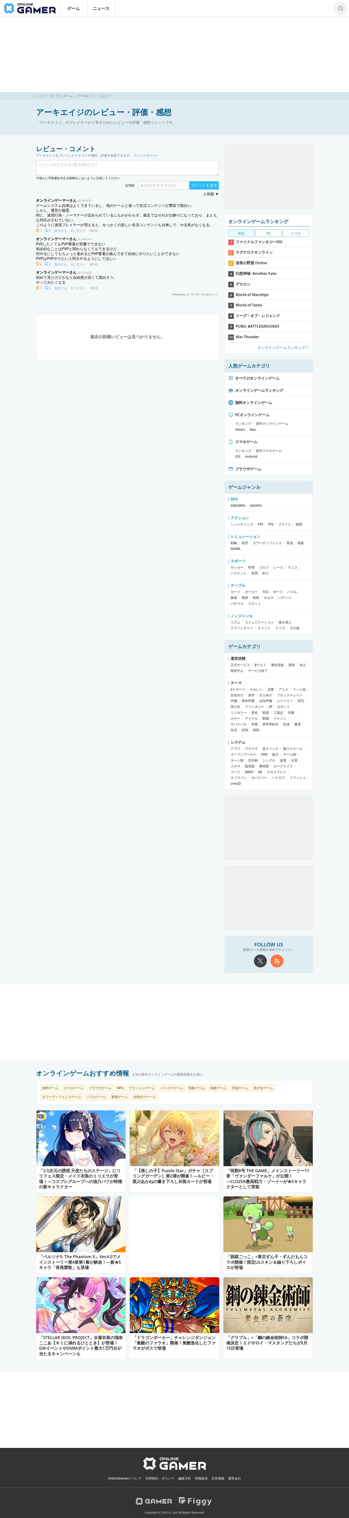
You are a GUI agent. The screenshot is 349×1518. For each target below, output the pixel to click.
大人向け (265, 695)
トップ (40, 96)
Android (251, 456)
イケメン (280, 718)
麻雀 (234, 597)
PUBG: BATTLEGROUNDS (257, 326)
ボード (278, 592)
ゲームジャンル (244, 487)
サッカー (237, 567)
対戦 (264, 754)
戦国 (265, 712)
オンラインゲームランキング (258, 221)
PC (269, 233)
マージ (235, 772)
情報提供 (201, 1478)
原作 (251, 695)
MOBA (235, 548)
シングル (268, 760)
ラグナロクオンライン (254, 252)
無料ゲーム (50, 1088)
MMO (249, 772)
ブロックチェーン (290, 695)
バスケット (239, 573)
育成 (289, 543)
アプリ (235, 748)
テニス (293, 567)
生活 (234, 730)
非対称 (253, 760)
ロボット (283, 706)
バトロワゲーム (171, 1088)
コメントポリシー (146, 155)
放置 (283, 760)
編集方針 (184, 1478)
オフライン (239, 777)
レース (278, 567)
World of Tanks (249, 305)
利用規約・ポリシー (159, 1478)
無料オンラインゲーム (250, 402)
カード (235, 592)
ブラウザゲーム (244, 468)
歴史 (254, 712)
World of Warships (252, 294)
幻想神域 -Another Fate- (256, 273)
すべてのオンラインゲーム (254, 378)
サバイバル (239, 724)
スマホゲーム (242, 441)
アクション (240, 517)
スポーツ (238, 560)
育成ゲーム (240, 1088)
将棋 (256, 597)
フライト (284, 524)
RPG (234, 499)
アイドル (251, 718)
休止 (303, 665)
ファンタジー (254, 706)
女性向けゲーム (144, 1096)
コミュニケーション (259, 622)
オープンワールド (243, 754)
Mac (253, 429)
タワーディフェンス (267, 543)
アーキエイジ (86, 96)
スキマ (235, 766)
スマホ (296, 233)
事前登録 (277, 665)
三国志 (278, 712)
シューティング (242, 524)
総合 (241, 233)
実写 (301, 701)
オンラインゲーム (61, 96)
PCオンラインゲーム (248, 414)
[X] (260, 961)
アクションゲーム (142, 1088)
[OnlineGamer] (174, 1469)
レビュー (105, 96)
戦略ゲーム (197, 1088)
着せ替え (285, 622)
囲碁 (245, 597)
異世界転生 (270, 724)
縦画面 (250, 766)
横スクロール (293, 748)
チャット (264, 628)
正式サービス (240, 665)
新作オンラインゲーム (272, 423)
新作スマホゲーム (269, 450)
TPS (271, 524)
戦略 (234, 543)
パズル (292, 592)
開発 (292, 665)
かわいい (256, 689)
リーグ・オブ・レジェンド (258, 315)
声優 (234, 701)
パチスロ (237, 603)
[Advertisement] (174, 54)
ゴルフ (264, 567)
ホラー (235, 718)
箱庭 (301, 543)
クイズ (280, 628)
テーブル (238, 585)
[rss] (277, 961)
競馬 (254, 573)
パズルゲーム (96, 1096)
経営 (245, 543)
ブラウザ (251, 748)
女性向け (237, 695)
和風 (254, 724)
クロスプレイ (276, 772)
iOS (237, 456)
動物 (265, 718)
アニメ (283, 689)
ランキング (243, 423)
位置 (294, 760)
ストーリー (285, 701)
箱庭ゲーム (218, 1088)
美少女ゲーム (263, 1088)
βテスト (260, 665)
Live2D (236, 783)
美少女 (235, 706)
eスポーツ (238, 689)
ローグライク (283, 766)
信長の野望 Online (251, 262)
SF (270, 706)
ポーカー (251, 592)
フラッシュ (298, 777)
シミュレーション (245, 536)
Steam (240, 429)
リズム (235, 622)
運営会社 (234, 1478)
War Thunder (247, 336)
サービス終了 (258, 670)
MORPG (256, 505)
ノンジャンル (242, 615)
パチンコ (284, 597)
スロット (254, 603)
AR (260, 772)
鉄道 (286, 724)
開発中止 (237, 670)
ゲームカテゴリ (244, 646)
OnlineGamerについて (125, 1478)
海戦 (256, 730)
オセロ (269, 597)
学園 (291, 712)
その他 (294, 628)
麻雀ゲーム (119, 1096)
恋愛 (271, 689)
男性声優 (248, 701)
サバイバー (259, 777)
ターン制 (237, 760)
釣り (265, 573)
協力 (275, 754)
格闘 (299, 524)
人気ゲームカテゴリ (249, 366)
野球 (251, 567)
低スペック (270, 748)
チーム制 (289, 754)
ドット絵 (299, 689)
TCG (265, 592)
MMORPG (238, 505)
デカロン (243, 284)
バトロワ (278, 777)
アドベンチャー (242, 628)
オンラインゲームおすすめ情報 (82, 1073)
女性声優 (265, 701)
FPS (260, 524)
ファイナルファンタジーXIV (259, 241)
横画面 (264, 766)
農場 (297, 724)
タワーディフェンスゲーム (61, 1096)
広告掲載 (217, 1478)
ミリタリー (239, 712)
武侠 (245, 730)
